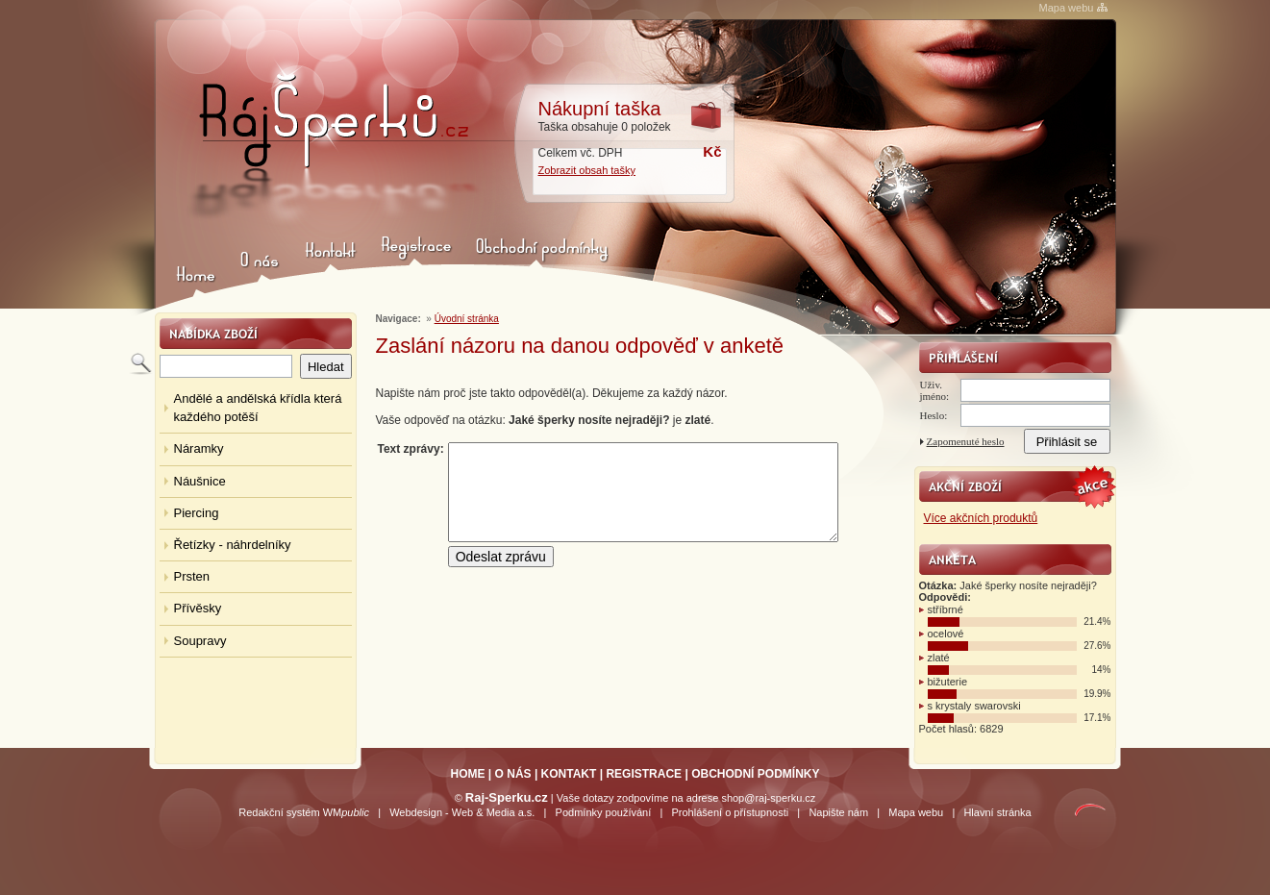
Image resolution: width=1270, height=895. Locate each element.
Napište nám (838, 812)
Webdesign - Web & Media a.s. (462, 812)
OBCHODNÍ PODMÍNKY (755, 774)
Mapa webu (1066, 7)
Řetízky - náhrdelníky (232, 544)
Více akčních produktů (981, 518)
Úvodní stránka (467, 318)
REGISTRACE (644, 774)
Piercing (196, 513)
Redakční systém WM (303, 812)
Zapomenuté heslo (966, 441)
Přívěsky (198, 608)
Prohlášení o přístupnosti (729, 812)
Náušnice (200, 481)
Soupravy (200, 641)
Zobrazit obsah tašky (587, 170)
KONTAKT (569, 774)
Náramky (199, 448)
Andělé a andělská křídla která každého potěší (258, 407)
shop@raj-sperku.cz (768, 798)
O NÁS (513, 774)
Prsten (192, 576)
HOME (468, 774)
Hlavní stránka (997, 812)
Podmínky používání (604, 812)
